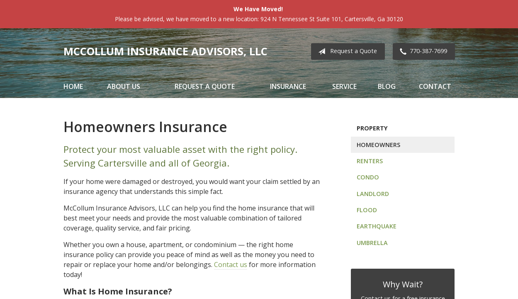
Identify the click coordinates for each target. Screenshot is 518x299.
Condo (368, 177)
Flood (367, 210)
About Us (123, 86)
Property (372, 128)
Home (73, 86)
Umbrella (372, 243)
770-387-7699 (421, 51)
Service (344, 86)
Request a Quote (346, 51)
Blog (387, 86)
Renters (370, 161)
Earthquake (376, 226)
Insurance (288, 86)
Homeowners (378, 145)
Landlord (373, 194)
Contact (435, 86)
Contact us (230, 264)
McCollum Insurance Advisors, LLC (165, 51)
